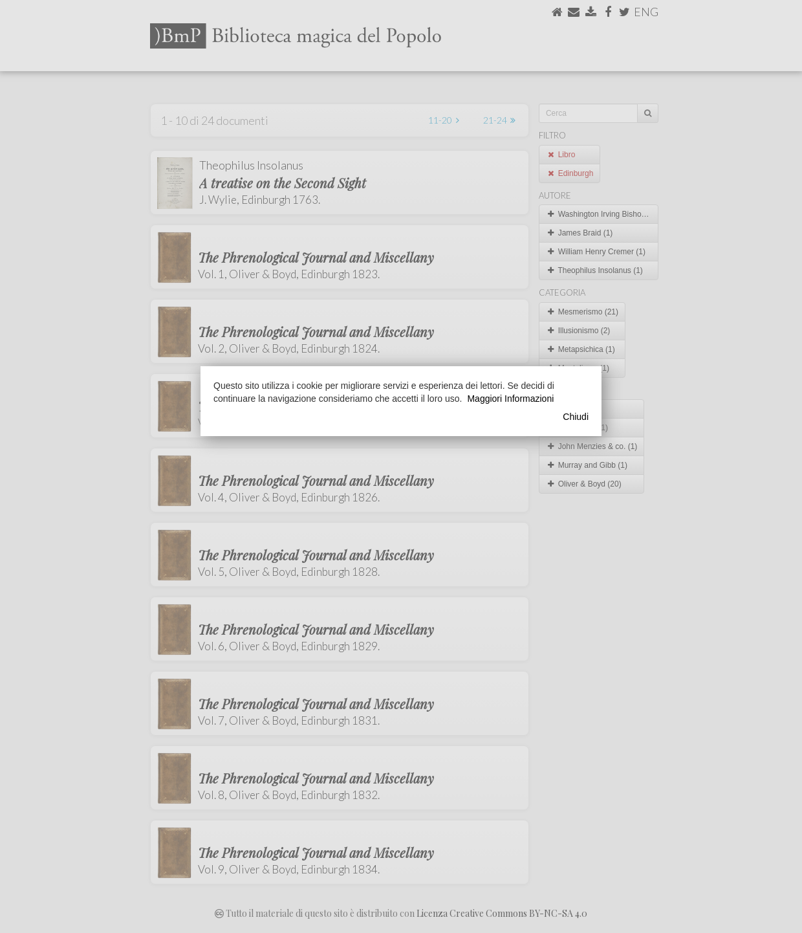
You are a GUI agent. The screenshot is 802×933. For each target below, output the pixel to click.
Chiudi (576, 417)
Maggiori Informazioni (510, 398)
